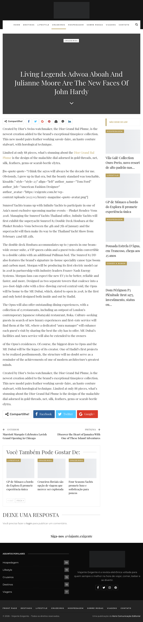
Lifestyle (43, 25)
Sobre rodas (95, 25)
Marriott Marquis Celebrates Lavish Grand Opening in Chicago (25, 436)
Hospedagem (76, 25)
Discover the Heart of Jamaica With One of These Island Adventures (78, 436)
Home (17, 25)
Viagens (111, 25)
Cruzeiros (58, 25)
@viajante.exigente (78, 536)
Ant (10, 500)
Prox (20, 500)
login (29, 523)
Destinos (29, 25)
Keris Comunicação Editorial (126, 616)
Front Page (10, 608)
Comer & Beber (116, 263)
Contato (124, 25)
